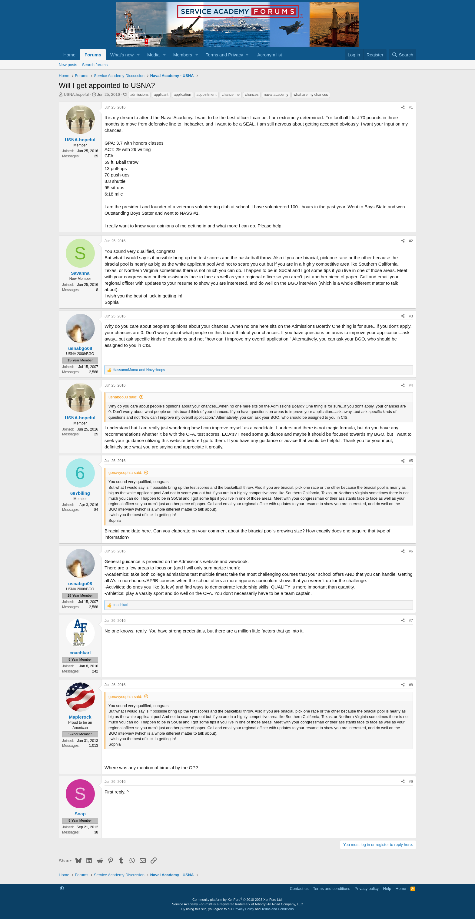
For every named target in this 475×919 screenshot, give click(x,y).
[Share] (403, 107)
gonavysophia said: (125, 472)
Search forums (95, 64)
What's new (122, 54)
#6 (411, 551)
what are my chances (311, 94)
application (182, 94)
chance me (231, 94)
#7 (411, 621)
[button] (138, 54)
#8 (411, 685)
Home (69, 54)
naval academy (276, 94)
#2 (411, 241)
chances (252, 94)
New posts (68, 64)
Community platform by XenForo (237, 899)
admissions (139, 94)
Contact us (299, 888)
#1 (411, 107)
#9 (411, 782)
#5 (411, 461)
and (139, 370)
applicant (161, 94)
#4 (411, 385)
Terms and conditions (331, 888)
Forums (93, 54)
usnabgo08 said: (122, 397)
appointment (207, 94)
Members (182, 54)
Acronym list (269, 54)
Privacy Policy (243, 909)
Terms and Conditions (277, 909)
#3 (411, 316)
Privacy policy (367, 888)
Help (387, 888)
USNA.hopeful (76, 94)
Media (153, 54)
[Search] (402, 54)
